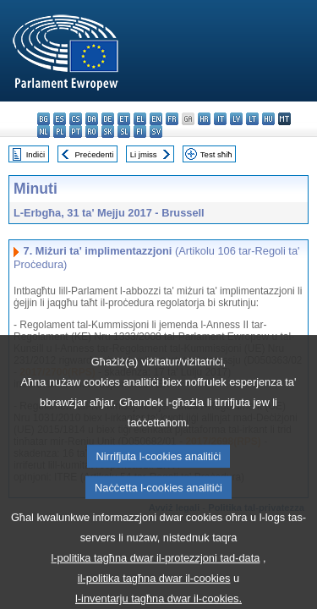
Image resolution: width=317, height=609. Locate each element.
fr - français (172, 118)
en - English (156, 118)
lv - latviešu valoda (236, 118)
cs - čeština (75, 118)
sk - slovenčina (107, 131)
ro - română (91, 131)
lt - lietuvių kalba (252, 118)
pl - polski (59, 131)
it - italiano (220, 118)
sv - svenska (156, 131)
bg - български (43, 118)
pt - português (75, 131)
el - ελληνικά (140, 118)
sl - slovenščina (124, 131)
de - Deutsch (107, 118)
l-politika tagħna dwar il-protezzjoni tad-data (156, 575)
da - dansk (91, 118)
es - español (59, 118)
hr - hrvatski (204, 118)
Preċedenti (93, 154)
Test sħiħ (216, 154)
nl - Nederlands (43, 131)
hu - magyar (268, 118)
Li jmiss (143, 154)
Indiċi (35, 154)
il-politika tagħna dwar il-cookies (154, 596)
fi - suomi (140, 131)
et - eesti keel (124, 118)
